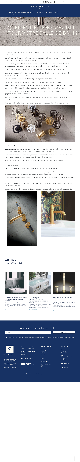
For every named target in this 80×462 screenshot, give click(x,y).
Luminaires (63, 359)
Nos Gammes (22, 12)
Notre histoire (56, 11)
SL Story (43, 354)
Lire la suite (9, 315)
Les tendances (39, 11)
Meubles (63, 358)
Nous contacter (73, 1)
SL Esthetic (43, 351)
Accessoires (64, 352)
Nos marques (31, 12)
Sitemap (43, 367)
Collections (57, 280)
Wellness (63, 355)
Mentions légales (45, 362)
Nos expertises (48, 11)
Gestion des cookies (46, 364)
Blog (42, 365)
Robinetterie (64, 350)
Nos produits (13, 12)
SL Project (43, 352)
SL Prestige (43, 350)
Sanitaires (63, 351)
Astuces (8, 280)
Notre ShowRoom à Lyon (61, 1)
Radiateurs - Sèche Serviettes (68, 356)
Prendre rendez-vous (47, 1)
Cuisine (63, 354)
